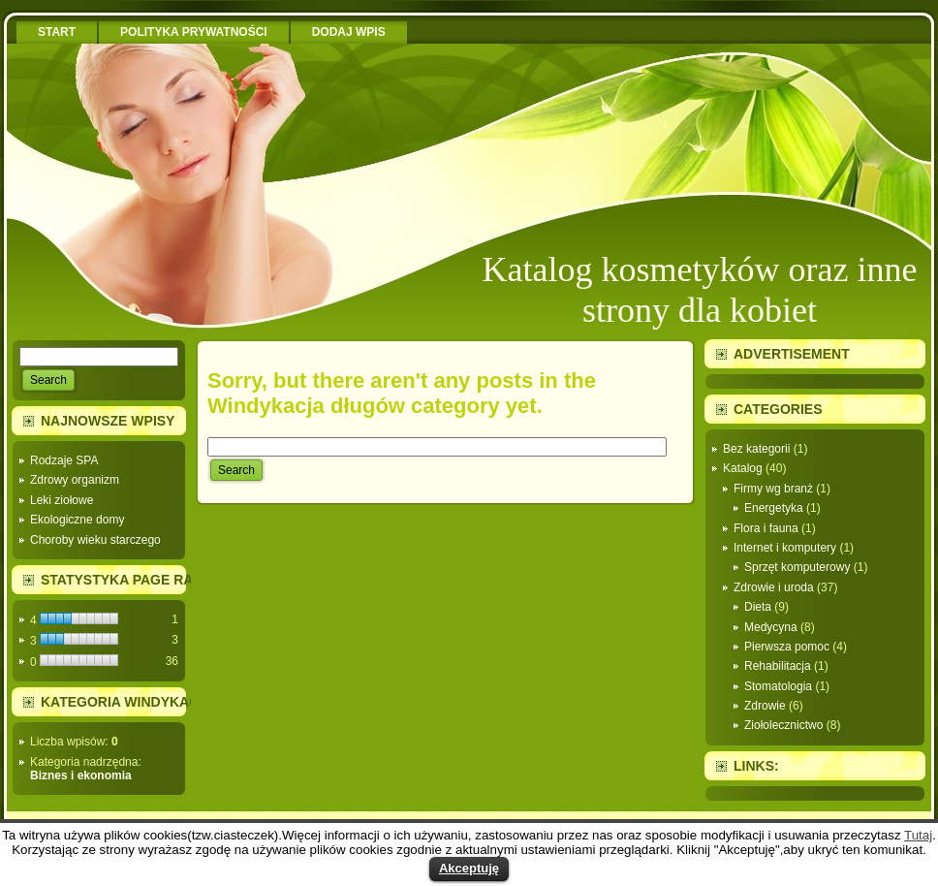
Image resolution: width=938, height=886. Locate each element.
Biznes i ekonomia (81, 775)
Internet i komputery (785, 547)
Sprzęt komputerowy (797, 567)
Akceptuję (469, 868)
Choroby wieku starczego (95, 540)
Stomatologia (778, 686)
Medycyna (770, 627)
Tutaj (918, 835)
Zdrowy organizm (74, 480)
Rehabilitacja (777, 666)
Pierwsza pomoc (786, 646)
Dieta (757, 607)
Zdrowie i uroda (774, 587)
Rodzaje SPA (64, 460)
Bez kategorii (756, 449)
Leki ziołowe (61, 500)
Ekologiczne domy (77, 519)
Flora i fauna (766, 528)
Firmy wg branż (773, 488)
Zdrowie (765, 705)
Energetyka (773, 508)
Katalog (743, 468)
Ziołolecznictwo (783, 725)
